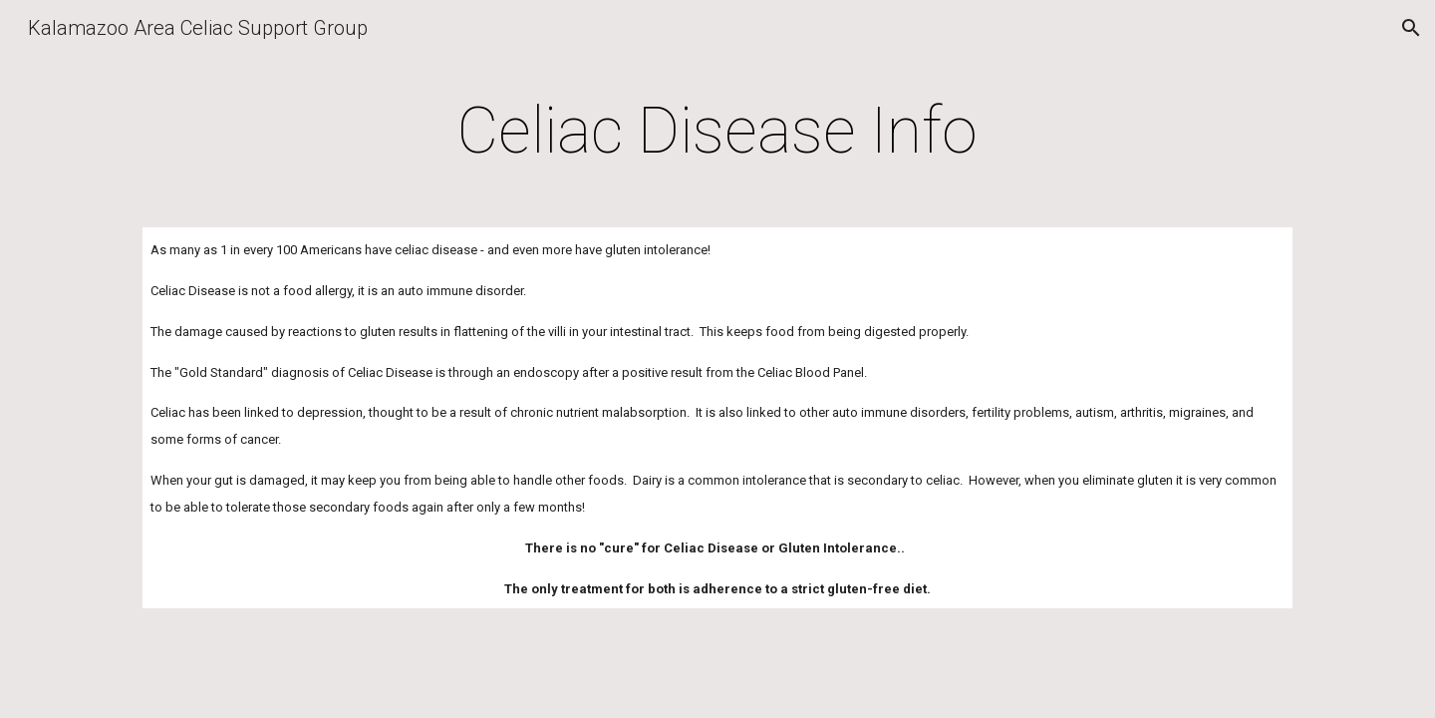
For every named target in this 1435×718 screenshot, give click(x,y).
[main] (717, 132)
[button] (1411, 28)
